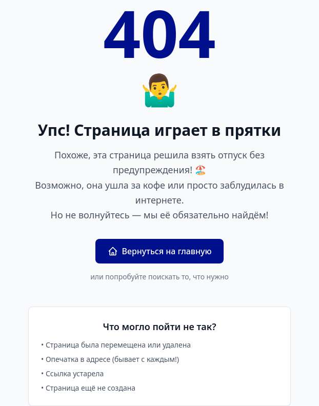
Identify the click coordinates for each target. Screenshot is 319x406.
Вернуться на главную (160, 251)
